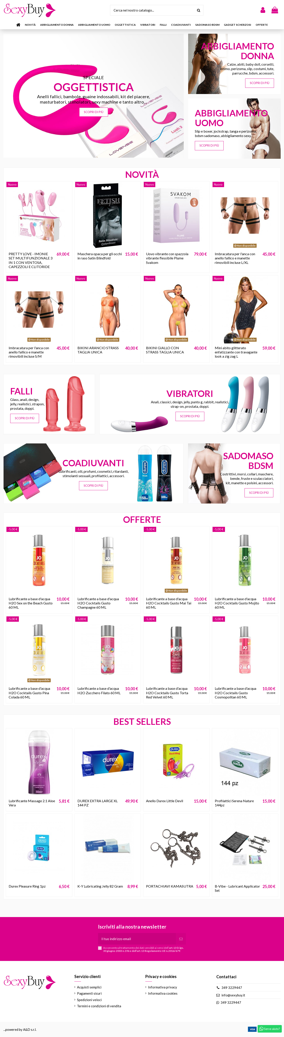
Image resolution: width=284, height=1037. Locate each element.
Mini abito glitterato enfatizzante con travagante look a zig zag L (236, 352)
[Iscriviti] (181, 939)
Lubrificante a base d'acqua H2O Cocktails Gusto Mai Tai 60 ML (168, 603)
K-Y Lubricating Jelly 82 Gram (100, 886)
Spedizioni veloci (89, 1000)
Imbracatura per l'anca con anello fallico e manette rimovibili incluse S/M (29, 352)
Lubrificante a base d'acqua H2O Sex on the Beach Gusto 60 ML (31, 603)
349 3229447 (231, 988)
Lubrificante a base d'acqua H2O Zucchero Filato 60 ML (98, 690)
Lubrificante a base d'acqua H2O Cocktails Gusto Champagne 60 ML (98, 603)
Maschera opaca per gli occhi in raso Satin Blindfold (99, 256)
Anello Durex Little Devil (164, 801)
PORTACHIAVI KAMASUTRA (169, 886)
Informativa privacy (162, 987)
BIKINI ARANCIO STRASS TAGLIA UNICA (98, 350)
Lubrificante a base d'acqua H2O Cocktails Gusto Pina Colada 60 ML (29, 692)
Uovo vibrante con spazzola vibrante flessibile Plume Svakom (167, 258)
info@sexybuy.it (233, 995)
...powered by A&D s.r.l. (19, 1029)
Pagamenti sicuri (89, 993)
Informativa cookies (163, 993)
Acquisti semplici (89, 987)
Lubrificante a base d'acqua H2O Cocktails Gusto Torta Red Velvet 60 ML (167, 692)
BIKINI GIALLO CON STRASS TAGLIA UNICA (165, 350)
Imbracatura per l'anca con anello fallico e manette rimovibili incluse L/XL (235, 258)
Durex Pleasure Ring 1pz (27, 886)
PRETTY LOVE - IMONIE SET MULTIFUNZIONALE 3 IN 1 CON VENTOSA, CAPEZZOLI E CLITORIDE (30, 260)
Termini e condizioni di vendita (99, 1006)
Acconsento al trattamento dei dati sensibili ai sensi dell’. (143, 949)
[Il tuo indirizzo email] (137, 939)
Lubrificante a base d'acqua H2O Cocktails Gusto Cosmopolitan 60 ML (235, 692)
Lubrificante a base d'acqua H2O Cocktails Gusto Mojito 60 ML (237, 603)
